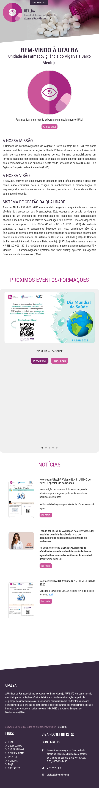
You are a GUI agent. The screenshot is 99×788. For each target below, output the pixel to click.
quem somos (15, 745)
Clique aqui (49, 126)
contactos (14, 768)
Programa (39, 360)
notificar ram (16, 753)
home (11, 742)
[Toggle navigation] (91, 5)
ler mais (45, 515)
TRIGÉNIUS (61, 726)
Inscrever (60, 360)
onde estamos (16, 749)
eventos (12, 757)
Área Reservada (38, 2)
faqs (10, 764)
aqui (51, 594)
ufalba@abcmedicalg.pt (58, 774)
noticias (13, 760)
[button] (42, 448)
